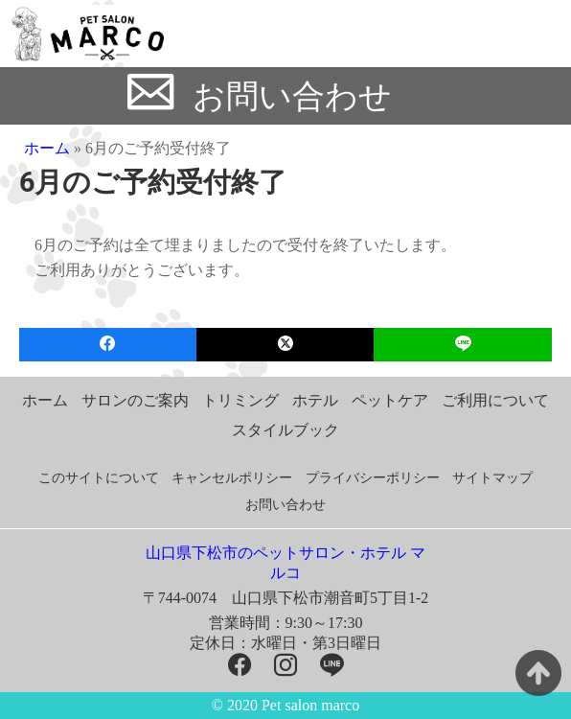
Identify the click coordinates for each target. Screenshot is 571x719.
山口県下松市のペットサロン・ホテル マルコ (285, 563)
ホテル (315, 400)
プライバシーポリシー (373, 478)
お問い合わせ (292, 96)
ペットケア (390, 400)
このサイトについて (98, 478)
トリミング (240, 400)
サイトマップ (492, 478)
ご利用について (495, 400)
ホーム (47, 148)
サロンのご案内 (135, 400)
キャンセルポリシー (231, 478)
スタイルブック (285, 430)
